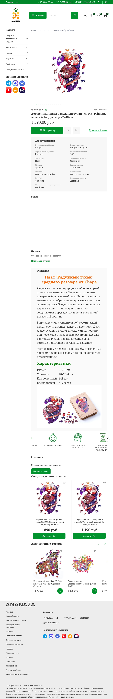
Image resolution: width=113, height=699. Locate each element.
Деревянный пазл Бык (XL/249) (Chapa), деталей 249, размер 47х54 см (48, 588)
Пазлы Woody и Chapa (63, 30)
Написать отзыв (40, 472)
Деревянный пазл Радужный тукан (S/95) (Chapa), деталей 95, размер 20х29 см (89, 522)
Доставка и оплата (14, 636)
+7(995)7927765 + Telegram (75, 617)
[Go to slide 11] (56, 104)
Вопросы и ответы (14, 640)
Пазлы (46, 30)
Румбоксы (10, 64)
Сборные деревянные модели (11, 38)
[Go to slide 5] (44, 104)
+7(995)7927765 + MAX (85, 2)
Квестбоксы (11, 47)
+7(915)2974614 (50, 617)
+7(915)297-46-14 (62, 2)
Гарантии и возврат (14, 644)
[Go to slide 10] (54, 104)
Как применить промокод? (17, 674)
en (99, 2)
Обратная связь (12, 653)
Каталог (37, 15)
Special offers (11, 666)
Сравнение (10, 661)
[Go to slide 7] (48, 104)
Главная (9, 2)
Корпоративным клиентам (13, 626)
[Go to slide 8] (50, 104)
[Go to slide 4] (42, 104)
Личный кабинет (13, 616)
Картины (10, 58)
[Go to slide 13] (60, 104)
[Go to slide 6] (46, 104)
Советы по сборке (13, 670)
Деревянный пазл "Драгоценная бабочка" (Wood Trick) (86, 588)
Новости (9, 649)
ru (106, 2)
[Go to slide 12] (58, 104)
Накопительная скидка (16, 620)
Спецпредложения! (15, 69)
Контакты (10, 631)
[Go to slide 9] (52, 104)
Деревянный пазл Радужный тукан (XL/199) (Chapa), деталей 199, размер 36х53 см (49, 522)
